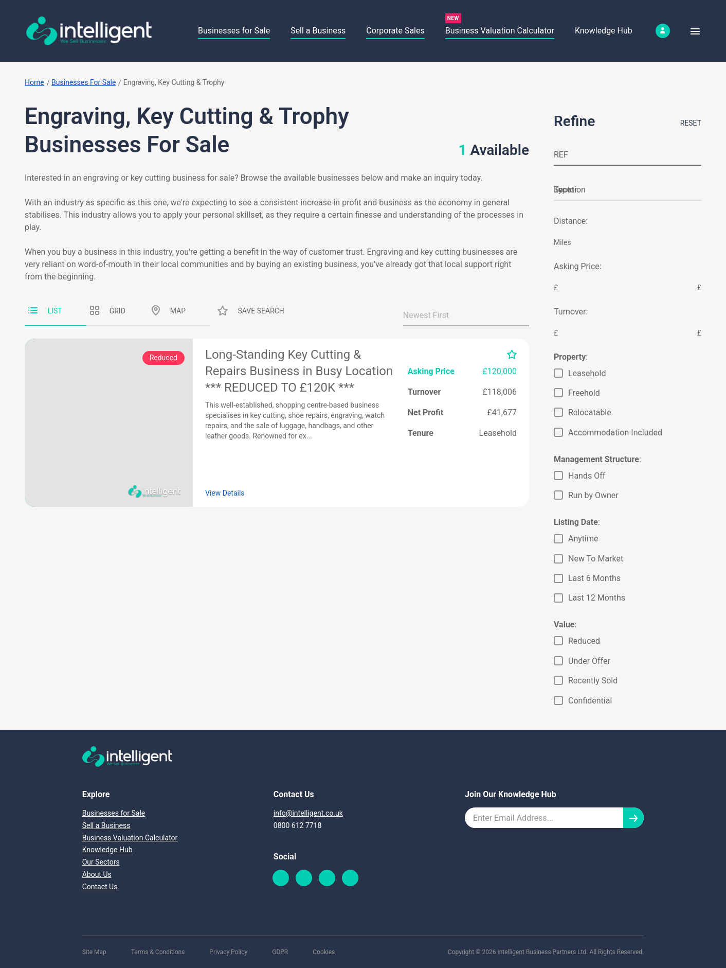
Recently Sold (593, 680)
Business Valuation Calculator (499, 31)
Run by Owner (593, 495)
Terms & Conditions (158, 952)
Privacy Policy (228, 952)
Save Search (250, 310)
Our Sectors (101, 862)
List (45, 311)
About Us (97, 874)
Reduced (584, 641)
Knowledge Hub (603, 31)
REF (561, 155)
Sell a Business (318, 31)
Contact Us (100, 887)
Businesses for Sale (234, 31)
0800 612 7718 (298, 825)
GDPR (280, 952)
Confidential (590, 701)
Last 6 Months (594, 578)
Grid (107, 310)
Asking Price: (578, 266)
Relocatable (589, 412)
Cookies (324, 952)
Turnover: (571, 311)
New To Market (595, 559)
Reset (690, 123)
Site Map (94, 952)
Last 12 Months (596, 598)
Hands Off (586, 476)
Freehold (584, 393)
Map (169, 310)
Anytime (583, 538)
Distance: (571, 221)
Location (570, 190)
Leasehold (587, 373)
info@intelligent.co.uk (308, 813)
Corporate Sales (395, 31)
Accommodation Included (615, 432)
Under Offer (589, 661)
